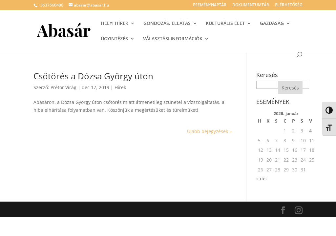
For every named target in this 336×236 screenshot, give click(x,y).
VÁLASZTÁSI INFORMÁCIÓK (172, 39)
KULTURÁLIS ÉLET (225, 23)
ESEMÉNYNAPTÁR (209, 5)
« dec (262, 178)
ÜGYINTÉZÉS (114, 39)
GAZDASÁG (272, 23)
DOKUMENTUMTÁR (250, 5)
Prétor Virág (63, 87)
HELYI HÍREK (114, 23)
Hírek (120, 87)
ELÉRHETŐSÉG (289, 5)
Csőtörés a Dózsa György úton (93, 76)
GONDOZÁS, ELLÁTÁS (167, 23)
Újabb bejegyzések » (209, 131)
